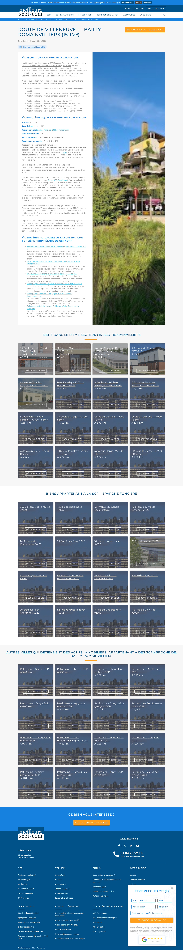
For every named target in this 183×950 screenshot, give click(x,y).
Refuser (138, 3)
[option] (129, 188)
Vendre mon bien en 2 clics (103, 891)
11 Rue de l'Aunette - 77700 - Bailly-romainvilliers (69, 351)
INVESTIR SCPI (85, 15)
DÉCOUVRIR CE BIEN (35, 370)
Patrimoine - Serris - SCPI (35, 669)
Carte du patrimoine (100, 896)
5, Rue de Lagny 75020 (145, 575)
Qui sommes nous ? (26, 889)
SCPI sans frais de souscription (105, 917)
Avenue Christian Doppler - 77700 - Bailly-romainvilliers (109, 351)
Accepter (147, 3)
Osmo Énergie (60, 884)
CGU (33, 948)
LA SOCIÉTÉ (145, 15)
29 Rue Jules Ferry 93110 (71, 541)
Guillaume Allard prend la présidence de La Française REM (52, 274)
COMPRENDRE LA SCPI (107, 15)
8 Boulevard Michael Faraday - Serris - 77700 (63, 108)
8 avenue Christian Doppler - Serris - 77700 (62, 103)
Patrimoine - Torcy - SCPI (109, 772)
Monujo (133, 875)
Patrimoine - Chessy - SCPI (72, 669)
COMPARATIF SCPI (65, 15)
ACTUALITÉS (129, 15)
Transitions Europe (62, 889)
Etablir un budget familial (28, 913)
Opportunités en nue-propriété (104, 875)
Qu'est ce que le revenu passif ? (67, 920)
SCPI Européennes (100, 913)
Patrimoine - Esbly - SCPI (34, 703)
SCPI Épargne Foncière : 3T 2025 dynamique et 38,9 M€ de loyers (54, 283)
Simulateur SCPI (99, 886)
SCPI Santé (97, 922)
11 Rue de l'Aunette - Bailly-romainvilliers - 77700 (65, 93)
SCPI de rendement (25, 893)
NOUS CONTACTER (134, 8)
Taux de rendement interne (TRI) (30, 931)
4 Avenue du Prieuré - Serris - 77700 (59, 101)
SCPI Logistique (99, 931)
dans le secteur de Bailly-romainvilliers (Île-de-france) (54, 64)
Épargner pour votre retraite (29, 922)
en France (67, 65)
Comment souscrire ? (138, 879)
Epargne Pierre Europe (64, 898)
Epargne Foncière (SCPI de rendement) (52, 130)
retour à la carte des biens (145, 29)
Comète (58, 879)
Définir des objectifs (26, 927)
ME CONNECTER (156, 8)
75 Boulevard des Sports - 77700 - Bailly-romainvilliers (35, 351)
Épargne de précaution (27, 917)
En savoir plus (127, 2)
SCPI (49, 15)
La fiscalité (22, 884)
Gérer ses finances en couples (67, 934)
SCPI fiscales (23, 898)
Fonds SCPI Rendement (58, 180)
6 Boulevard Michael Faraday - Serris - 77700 (63, 111)
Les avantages (24, 879)
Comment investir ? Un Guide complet (70, 938)
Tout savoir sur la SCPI (27, 875)
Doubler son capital (63, 929)
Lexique (133, 884)
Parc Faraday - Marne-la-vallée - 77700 (60, 106)
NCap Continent (61, 893)
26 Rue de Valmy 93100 (145, 541)
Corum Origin (60, 875)
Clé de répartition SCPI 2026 (66, 925)
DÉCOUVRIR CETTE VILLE (35, 691)
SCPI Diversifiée (99, 927)
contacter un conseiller (91, 822)
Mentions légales (24, 948)
